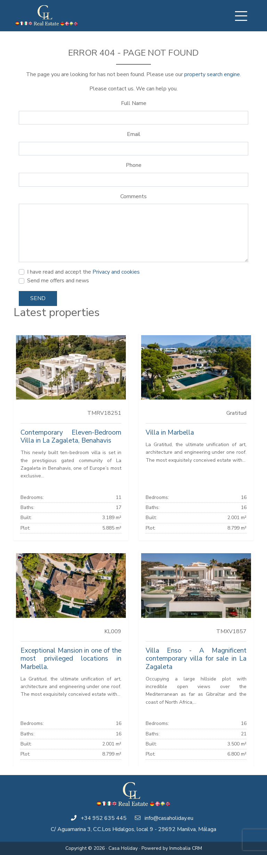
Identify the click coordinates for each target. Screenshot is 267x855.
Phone (133, 165)
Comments (133, 196)
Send (38, 298)
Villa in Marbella (170, 432)
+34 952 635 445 (104, 818)
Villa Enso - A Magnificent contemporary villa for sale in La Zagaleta (196, 658)
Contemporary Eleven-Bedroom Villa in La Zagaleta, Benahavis (71, 436)
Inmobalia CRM (185, 848)
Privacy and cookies (116, 272)
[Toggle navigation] (241, 16)
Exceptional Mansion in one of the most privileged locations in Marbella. (71, 658)
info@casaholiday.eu (169, 818)
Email (133, 134)
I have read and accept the (83, 272)
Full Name (133, 103)
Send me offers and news (58, 280)
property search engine (212, 74)
